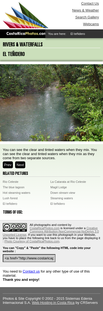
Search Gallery (87, 17)
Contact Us (90, 3)
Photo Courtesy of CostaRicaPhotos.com (31, 241)
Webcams (91, 24)
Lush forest (10, 198)
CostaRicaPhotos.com (45, 228)
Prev (8, 165)
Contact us (31, 271)
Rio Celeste (10, 181)
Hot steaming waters (16, 192)
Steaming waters (62, 198)
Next (20, 165)
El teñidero (10, 203)
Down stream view (63, 192)
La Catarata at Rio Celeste (68, 181)
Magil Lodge (59, 187)
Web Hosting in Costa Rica (53, 303)
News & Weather (85, 10)
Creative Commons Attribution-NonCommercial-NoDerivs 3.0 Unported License (51, 231)
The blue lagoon (13, 187)
